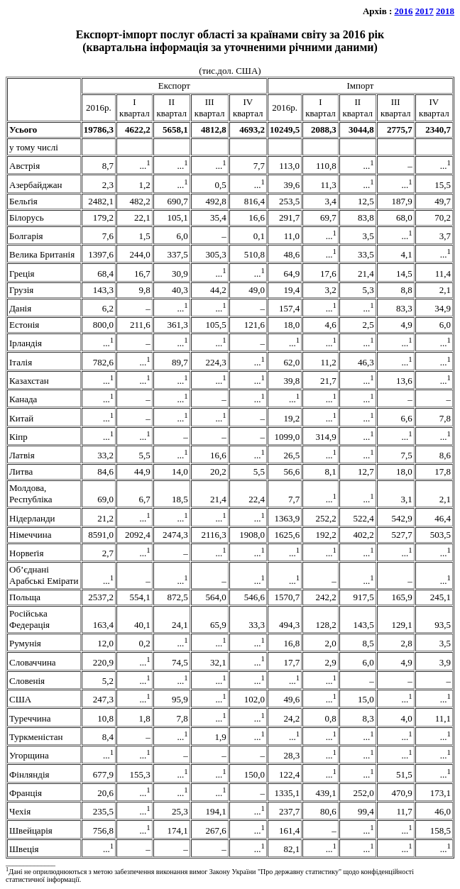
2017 (424, 11)
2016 (404, 11)
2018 (445, 11)
